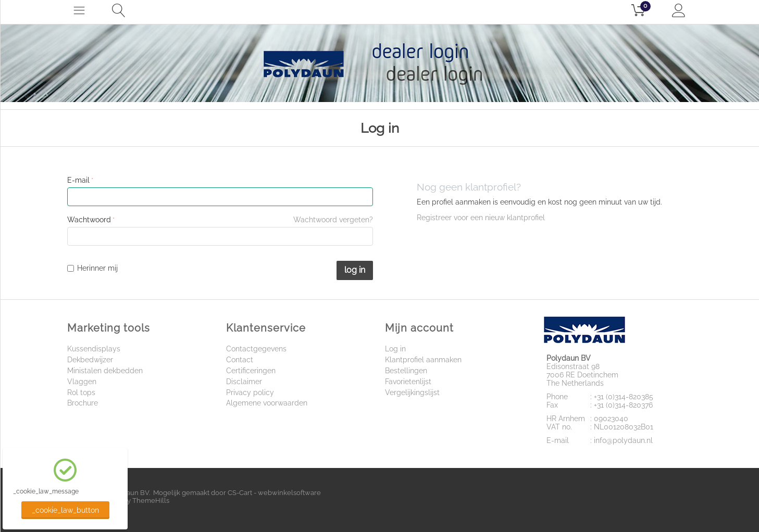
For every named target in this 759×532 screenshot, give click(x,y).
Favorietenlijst (408, 381)
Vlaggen (81, 381)
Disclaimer (244, 381)
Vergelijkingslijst (412, 392)
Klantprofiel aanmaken (423, 360)
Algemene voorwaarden (266, 403)
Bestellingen (406, 370)
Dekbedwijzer (90, 360)
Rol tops (81, 392)
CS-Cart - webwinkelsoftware (274, 493)
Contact (239, 360)
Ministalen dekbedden (105, 370)
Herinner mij (92, 268)
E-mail (78, 180)
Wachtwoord (89, 220)
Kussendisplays (93, 349)
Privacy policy (250, 392)
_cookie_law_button (65, 510)
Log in (354, 270)
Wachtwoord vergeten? (333, 220)
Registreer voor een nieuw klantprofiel (481, 217)
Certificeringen (251, 370)
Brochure (82, 403)
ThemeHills (150, 500)
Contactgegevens (256, 349)
